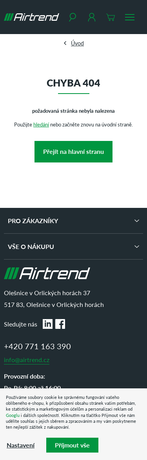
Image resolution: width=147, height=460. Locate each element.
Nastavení (20, 444)
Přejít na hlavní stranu (73, 151)
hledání (41, 124)
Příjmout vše (72, 444)
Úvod (77, 43)
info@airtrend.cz (26, 359)
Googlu (13, 415)
